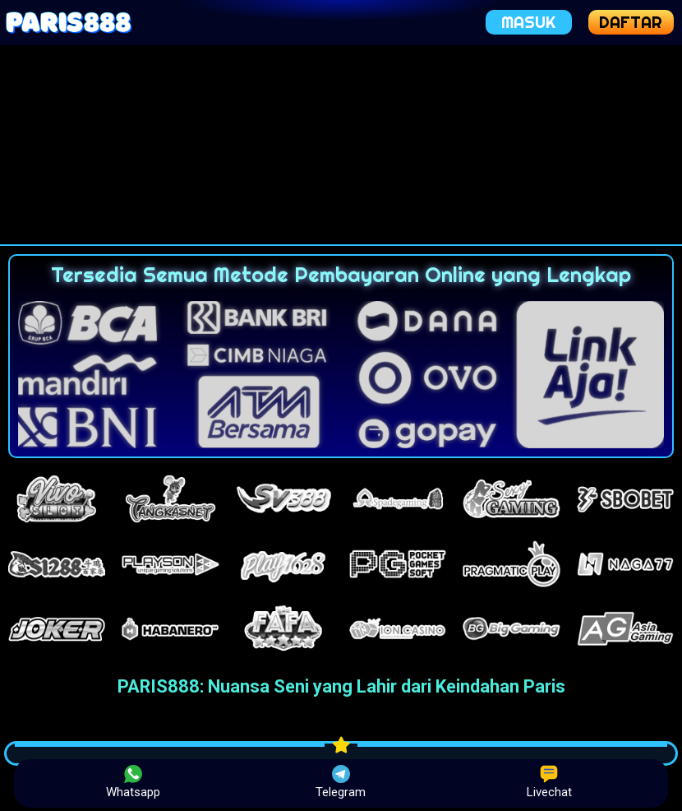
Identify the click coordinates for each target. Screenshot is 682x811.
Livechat (549, 782)
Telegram (341, 782)
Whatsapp (133, 782)
